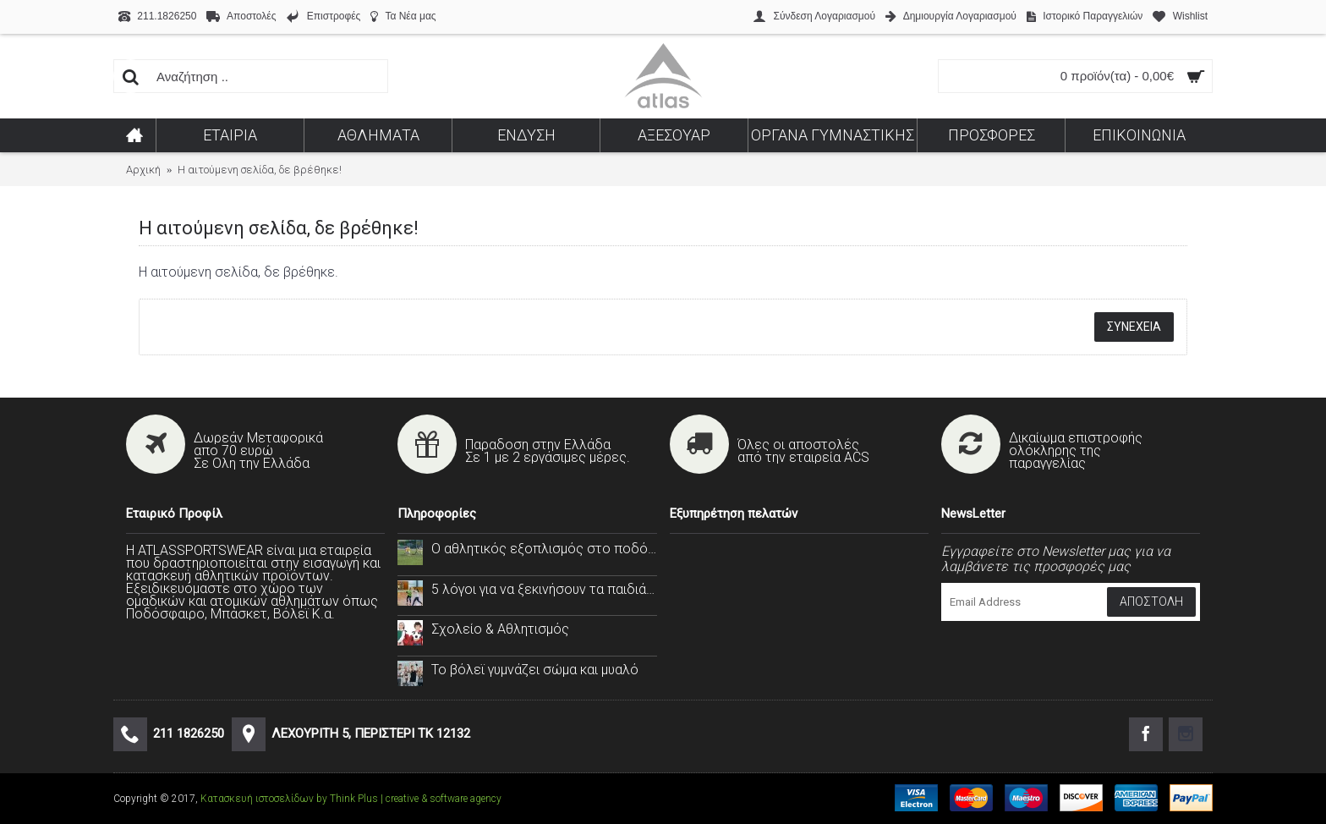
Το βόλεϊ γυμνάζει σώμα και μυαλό (534, 670)
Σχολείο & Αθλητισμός (500, 629)
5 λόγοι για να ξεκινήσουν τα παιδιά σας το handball (543, 589)
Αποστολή (1151, 601)
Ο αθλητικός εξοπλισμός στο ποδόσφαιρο (543, 549)
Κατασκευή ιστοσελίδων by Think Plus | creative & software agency (350, 799)
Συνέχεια (1134, 326)
